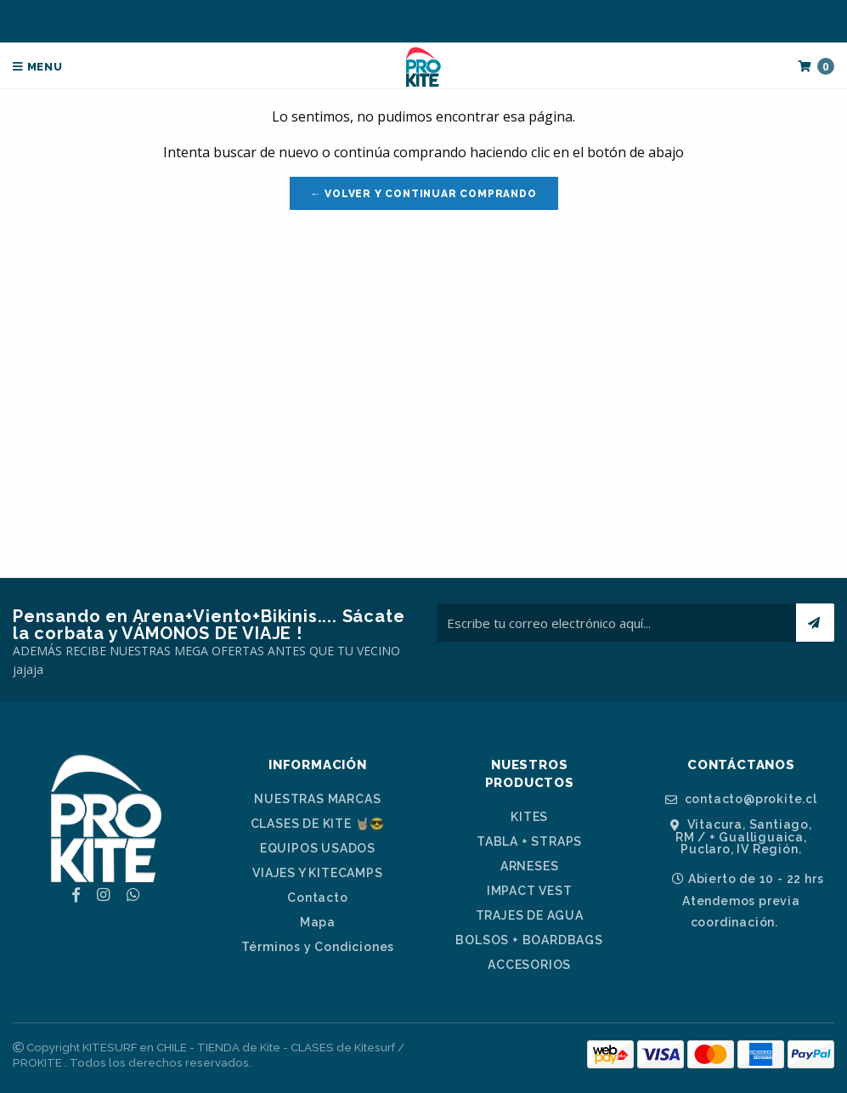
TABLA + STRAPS (529, 841)
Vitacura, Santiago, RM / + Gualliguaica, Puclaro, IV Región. (741, 836)
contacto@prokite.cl (741, 799)
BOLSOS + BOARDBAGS (528, 940)
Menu (38, 66)
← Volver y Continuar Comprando (424, 194)
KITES (529, 817)
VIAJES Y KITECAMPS (317, 873)
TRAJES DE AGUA (530, 915)
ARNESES (529, 866)
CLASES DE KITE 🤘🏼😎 (318, 824)
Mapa (318, 922)
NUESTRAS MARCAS (317, 799)
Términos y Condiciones (318, 947)
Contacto (317, 897)
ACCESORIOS (529, 965)
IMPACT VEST (530, 891)
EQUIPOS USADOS (318, 848)
